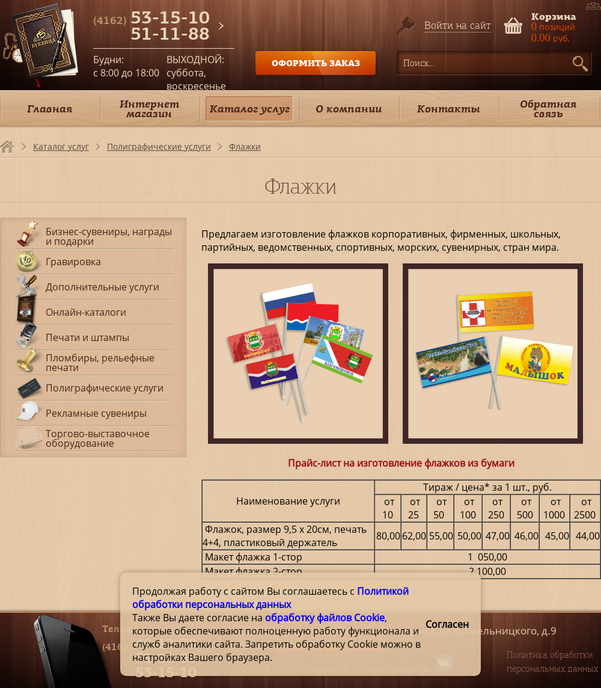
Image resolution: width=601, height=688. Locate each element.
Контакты (448, 108)
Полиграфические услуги (159, 146)
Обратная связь (548, 108)
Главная (49, 108)
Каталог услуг (250, 108)
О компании (349, 108)
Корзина (553, 15)
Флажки (245, 146)
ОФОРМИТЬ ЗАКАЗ (316, 63)
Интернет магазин (149, 108)
